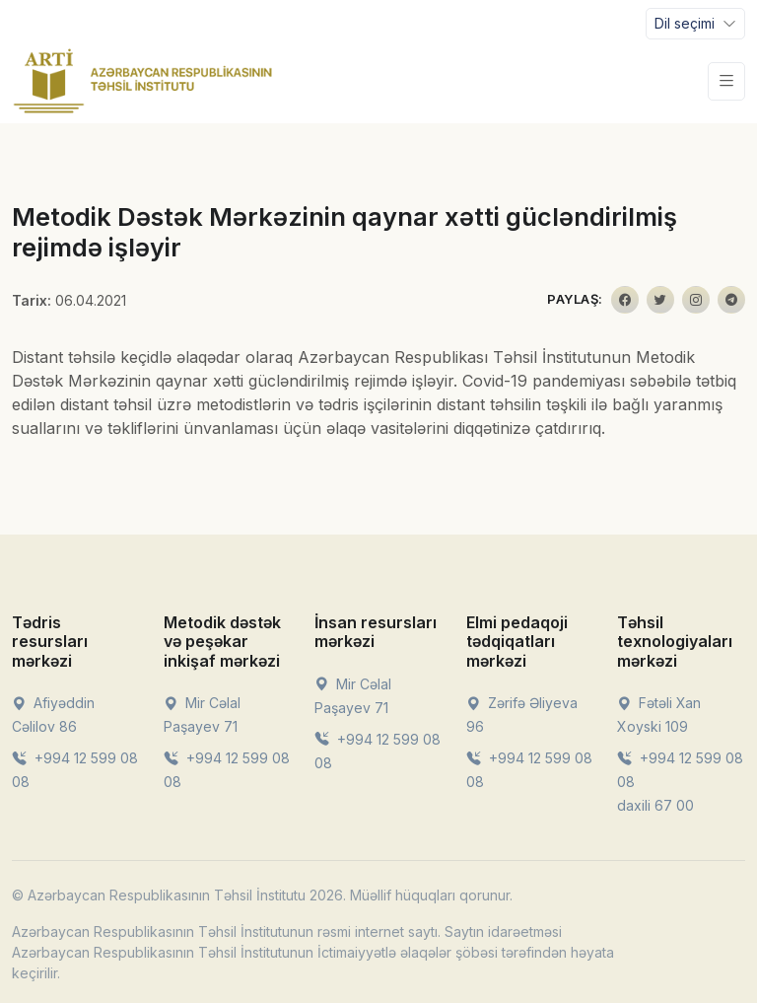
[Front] (143, 80)
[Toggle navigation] (695, 23)
